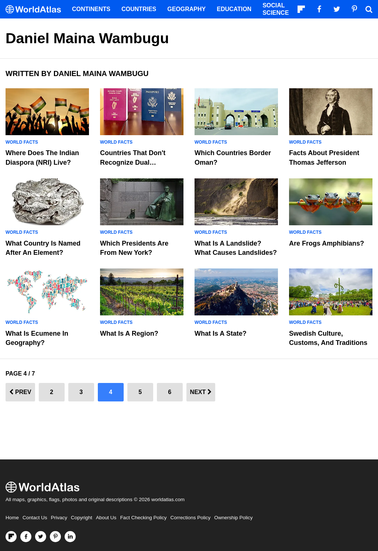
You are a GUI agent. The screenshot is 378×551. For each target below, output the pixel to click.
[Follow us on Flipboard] (11, 536)
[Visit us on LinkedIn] (70, 536)
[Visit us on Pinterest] (55, 536)
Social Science (275, 9)
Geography (186, 9)
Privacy (59, 517)
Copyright (81, 517)
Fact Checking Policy (143, 517)
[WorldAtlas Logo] (36, 9)
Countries (138, 9)
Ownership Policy (233, 517)
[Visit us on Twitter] (40, 536)
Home (12, 517)
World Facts (22, 142)
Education (234, 9)
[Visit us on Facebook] (25, 536)
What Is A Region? (129, 333)
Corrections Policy (190, 517)
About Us (106, 517)
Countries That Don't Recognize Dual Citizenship (132, 162)
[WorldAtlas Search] (368, 9)
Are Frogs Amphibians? (326, 243)
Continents (91, 9)
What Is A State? (221, 333)
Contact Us (35, 517)
